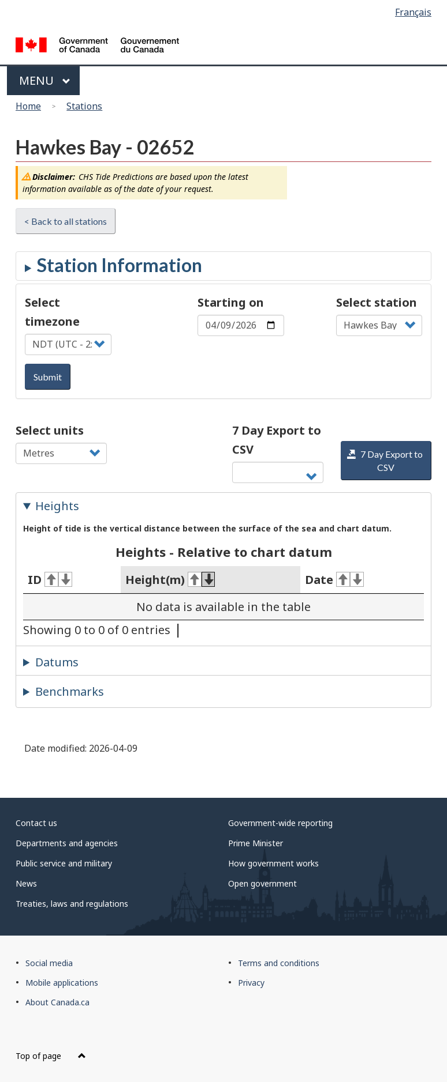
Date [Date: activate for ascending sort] (334, 579)
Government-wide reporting (280, 822)
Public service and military (64, 863)
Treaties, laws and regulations (72, 903)
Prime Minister (255, 843)
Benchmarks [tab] (69, 691)
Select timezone (52, 312)
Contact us (36, 822)
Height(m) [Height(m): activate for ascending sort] (170, 579)
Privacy (251, 982)
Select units (50, 430)
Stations (84, 106)
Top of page (51, 1055)
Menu (44, 80)
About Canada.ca (57, 1002)
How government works (273, 863)
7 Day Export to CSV (276, 440)
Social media (49, 962)
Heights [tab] (57, 506)
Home (28, 106)
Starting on (231, 302)
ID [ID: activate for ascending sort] (50, 579)
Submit (47, 376)
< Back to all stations (65, 221)
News (26, 883)
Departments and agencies (67, 843)
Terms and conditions (278, 962)
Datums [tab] (57, 662)
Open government (262, 883)
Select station (376, 302)
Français (413, 12)
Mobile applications (61, 982)
